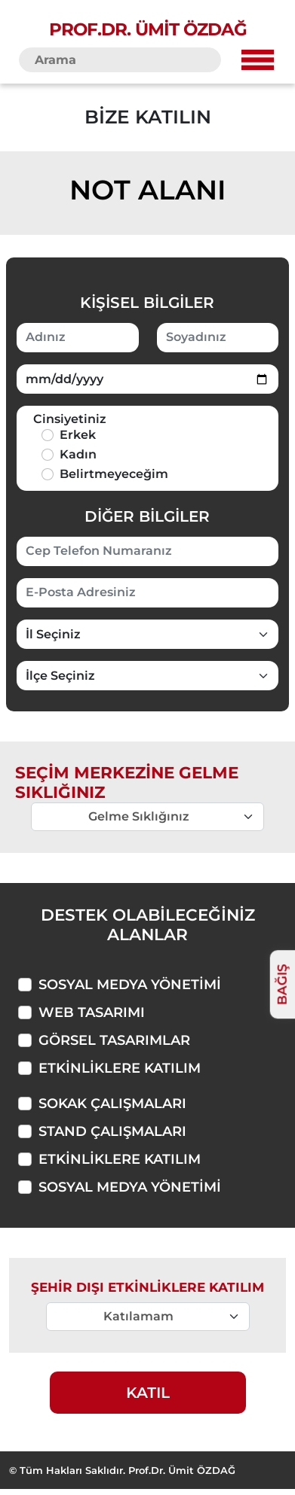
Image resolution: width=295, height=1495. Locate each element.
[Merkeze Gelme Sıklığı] (148, 1316)
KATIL (148, 1393)
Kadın (78, 454)
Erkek (78, 435)
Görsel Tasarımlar (114, 1040)
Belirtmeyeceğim (114, 474)
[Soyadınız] (218, 337)
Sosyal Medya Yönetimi (129, 984)
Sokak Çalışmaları (112, 1103)
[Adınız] (78, 337)
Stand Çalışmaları (112, 1131)
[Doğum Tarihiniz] (147, 379)
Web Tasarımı (91, 1012)
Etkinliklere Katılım (119, 1068)
